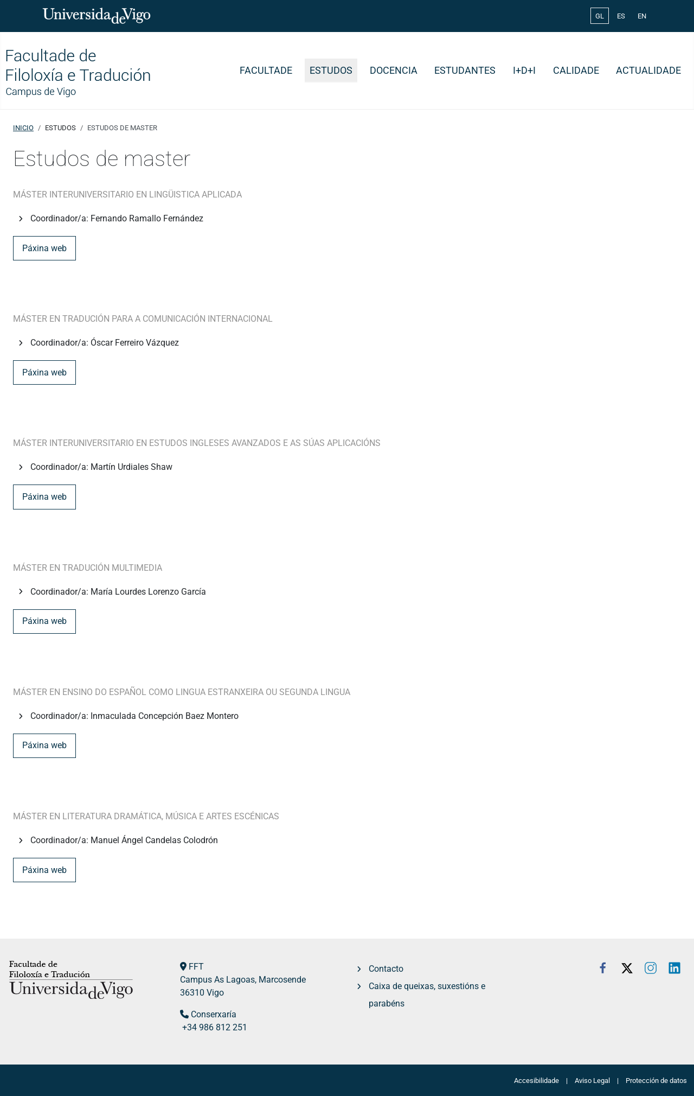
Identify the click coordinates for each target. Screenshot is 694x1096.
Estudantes (465, 70)
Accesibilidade (536, 1080)
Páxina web (44, 248)
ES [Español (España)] (621, 16)
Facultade (266, 70)
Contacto (386, 969)
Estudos (331, 70)
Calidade (576, 70)
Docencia (393, 70)
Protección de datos (656, 1080)
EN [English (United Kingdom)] (642, 16)
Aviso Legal (592, 1080)
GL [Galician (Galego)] (599, 16)
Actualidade (648, 70)
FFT (196, 966)
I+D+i (524, 70)
